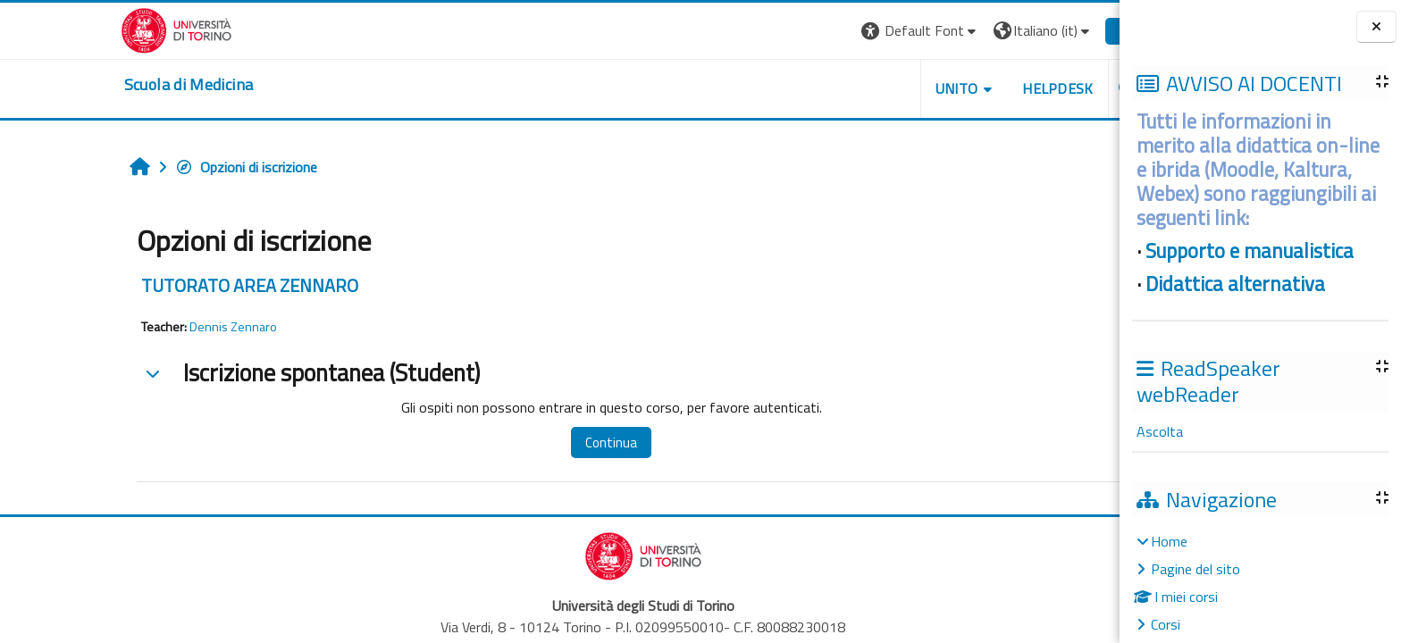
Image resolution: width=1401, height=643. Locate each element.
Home (1169, 541)
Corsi (1165, 624)
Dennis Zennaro (150, 327)
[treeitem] (1260, 583)
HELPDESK (975, 88)
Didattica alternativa (1235, 284)
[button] (838, 31)
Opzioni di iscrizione (163, 167)
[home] (105, 85)
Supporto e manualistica (1249, 251)
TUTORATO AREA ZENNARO (166, 285)
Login (1052, 30)
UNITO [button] (873, 88)
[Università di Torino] (93, 28)
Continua (528, 442)
